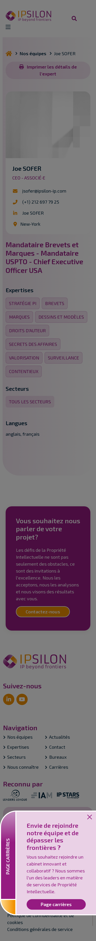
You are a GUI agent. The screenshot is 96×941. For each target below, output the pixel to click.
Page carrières (56, 904)
